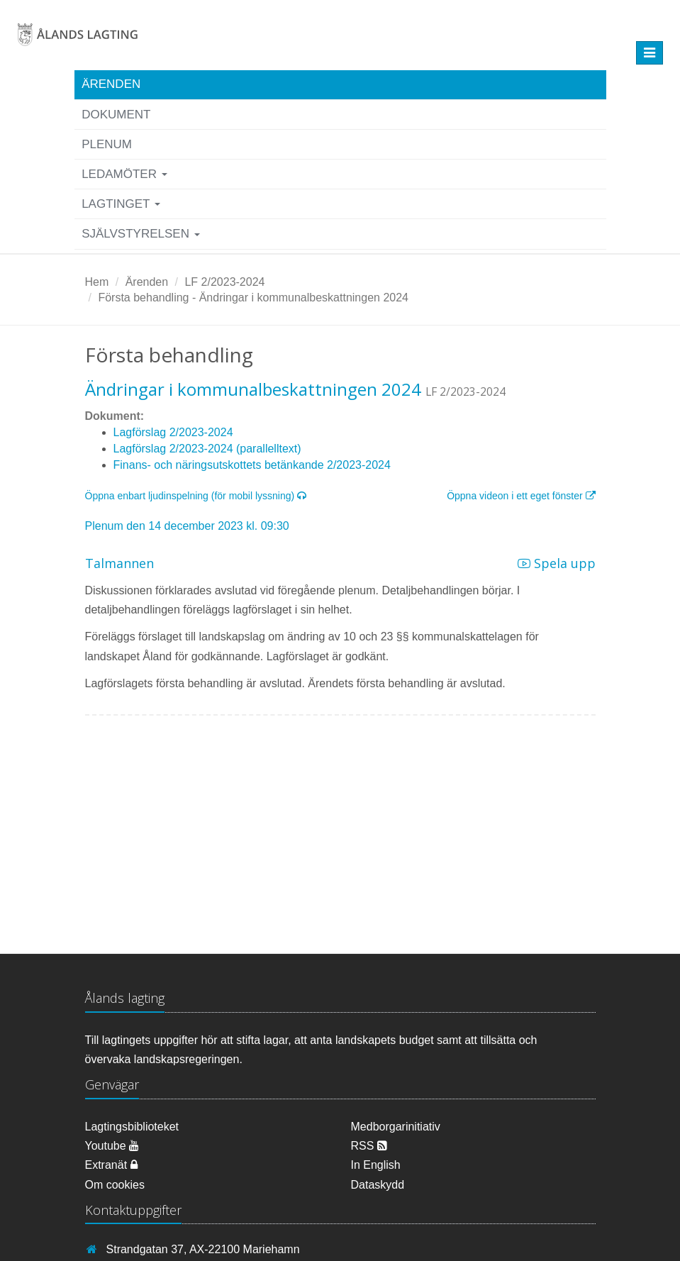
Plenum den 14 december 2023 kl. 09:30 (187, 526)
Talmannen (119, 563)
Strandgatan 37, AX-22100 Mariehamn (203, 1249)
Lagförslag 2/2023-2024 (173, 432)
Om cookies (115, 1185)
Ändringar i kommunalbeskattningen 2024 (253, 389)
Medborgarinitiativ (395, 1127)
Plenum (107, 144)
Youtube (112, 1146)
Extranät (111, 1165)
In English (376, 1165)
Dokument (116, 114)
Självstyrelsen (141, 233)
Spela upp (557, 563)
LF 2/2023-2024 (224, 282)
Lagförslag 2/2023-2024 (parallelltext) (207, 449)
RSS (369, 1146)
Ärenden (111, 84)
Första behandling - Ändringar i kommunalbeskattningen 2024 (253, 297)
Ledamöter (124, 174)
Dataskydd (378, 1185)
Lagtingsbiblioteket (132, 1127)
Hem (97, 282)
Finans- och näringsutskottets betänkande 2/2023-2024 (252, 465)
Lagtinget (121, 204)
